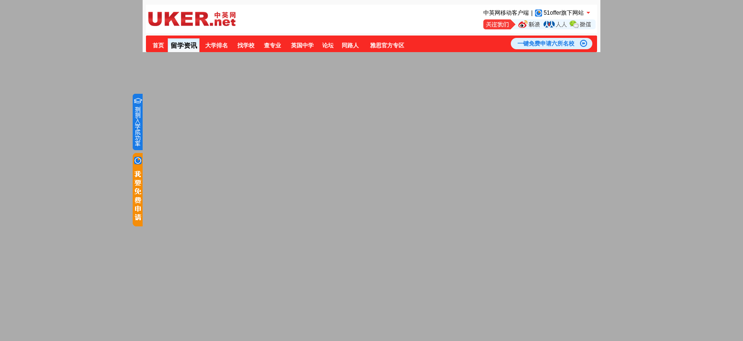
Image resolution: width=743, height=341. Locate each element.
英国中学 (302, 45)
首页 (158, 45)
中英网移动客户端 (506, 12)
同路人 (350, 45)
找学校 (245, 45)
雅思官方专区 (387, 45)
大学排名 (216, 45)
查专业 (272, 45)
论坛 (328, 45)
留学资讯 (184, 45)
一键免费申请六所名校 (545, 43)
